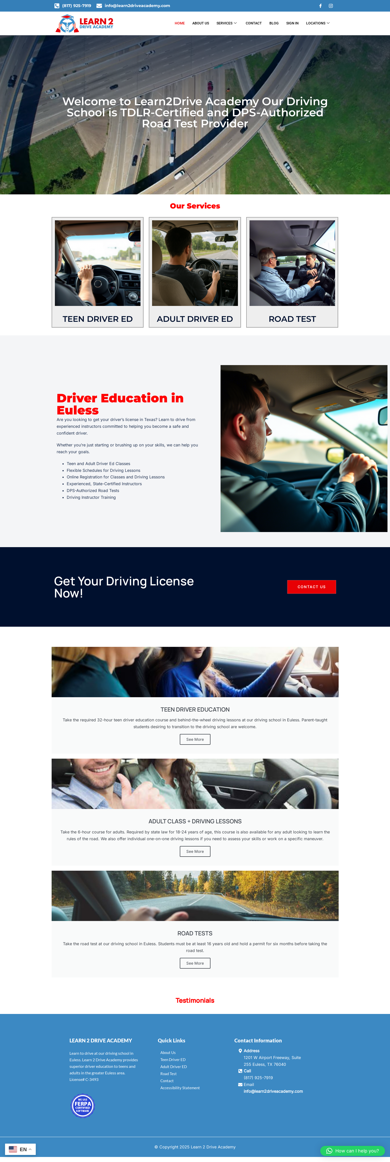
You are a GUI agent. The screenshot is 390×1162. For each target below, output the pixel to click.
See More (195, 739)
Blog (274, 23)
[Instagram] (331, 6)
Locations (318, 23)
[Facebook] (320, 6)
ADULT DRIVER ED (195, 319)
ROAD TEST (292, 319)
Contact (254, 23)
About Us (200, 23)
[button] (352, 1151)
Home (180, 23)
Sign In (292, 23)
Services (227, 23)
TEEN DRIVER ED (98, 319)
